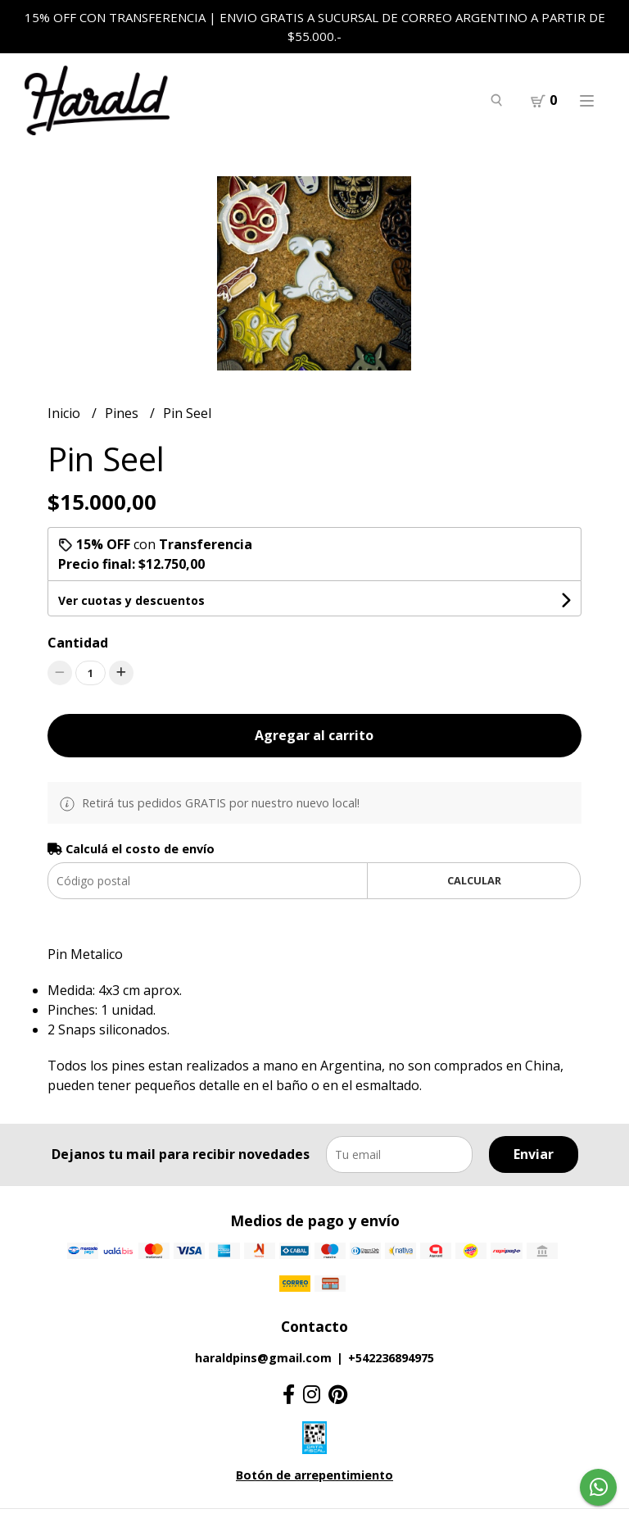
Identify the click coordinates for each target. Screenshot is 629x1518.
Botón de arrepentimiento (314, 1475)
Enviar (534, 1154)
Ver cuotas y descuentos (131, 600)
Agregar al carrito (314, 735)
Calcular (474, 880)
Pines (123, 413)
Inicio (66, 413)
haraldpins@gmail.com (263, 1358)
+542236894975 (391, 1358)
